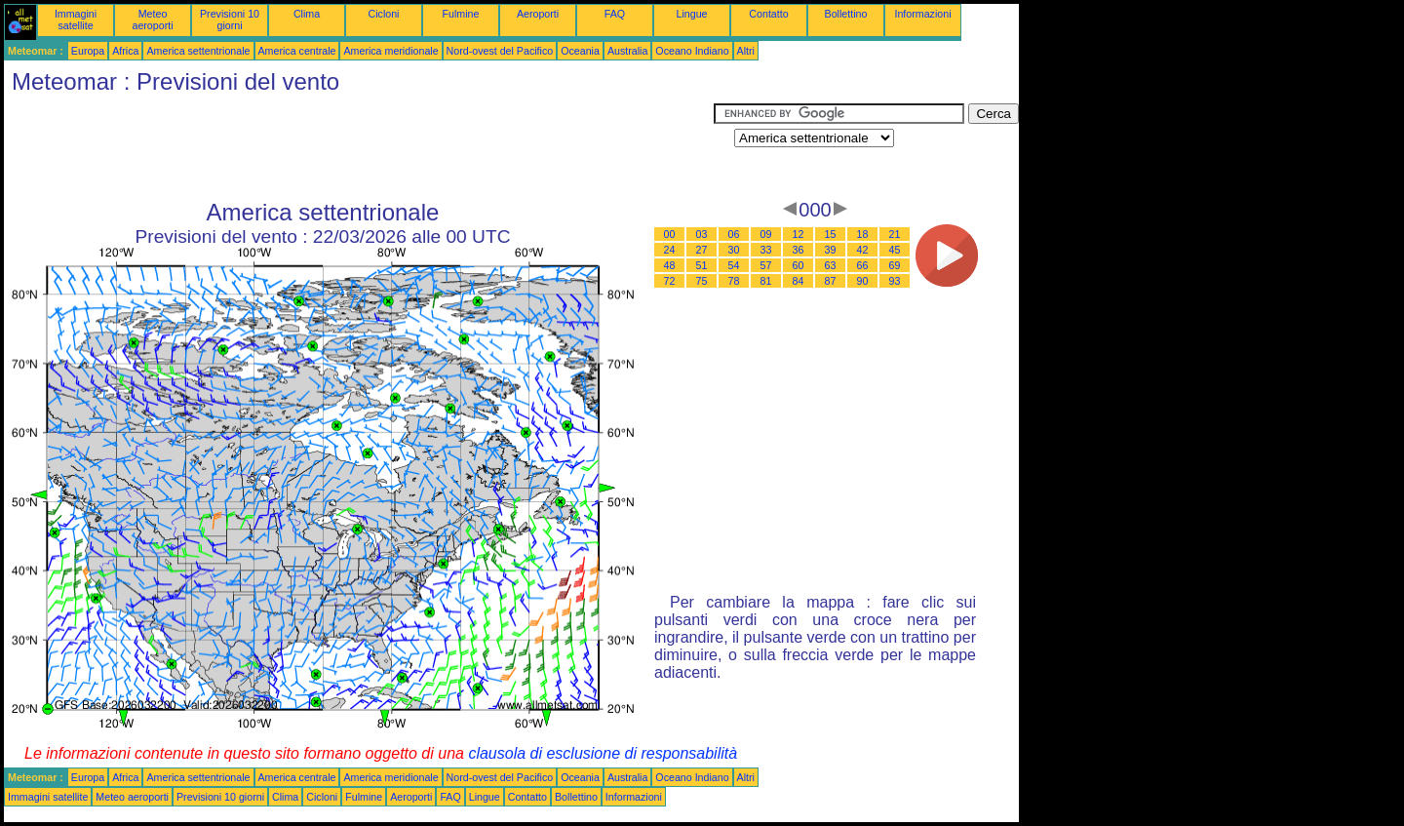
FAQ (614, 14)
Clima (306, 14)
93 (895, 281)
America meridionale (390, 51)
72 (670, 281)
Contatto (768, 14)
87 (831, 281)
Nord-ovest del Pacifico (500, 51)
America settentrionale (198, 51)
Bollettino (846, 14)
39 (831, 250)
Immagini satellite (76, 19)
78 (734, 281)
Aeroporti (538, 14)
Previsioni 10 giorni (229, 19)
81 (766, 281)
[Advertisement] (359, 147)
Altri (746, 51)
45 (895, 250)
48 (670, 265)
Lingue (692, 14)
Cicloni (384, 14)
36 (798, 250)
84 (798, 281)
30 (734, 250)
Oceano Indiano (691, 51)
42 (863, 250)
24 (670, 250)
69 (895, 265)
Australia (627, 51)
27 (702, 250)
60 (798, 265)
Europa (87, 51)
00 (670, 234)
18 (863, 234)
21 (895, 234)
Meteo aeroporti (152, 19)
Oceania (580, 51)
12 (798, 234)
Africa (125, 51)
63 (831, 265)
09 (766, 234)
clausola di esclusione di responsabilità (602, 753)
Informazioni (922, 14)
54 (734, 265)
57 (766, 265)
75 (702, 281)
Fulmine (461, 14)
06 (734, 234)
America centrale (297, 51)
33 (766, 250)
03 (702, 234)
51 (702, 265)
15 (831, 234)
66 (863, 265)
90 (863, 281)
